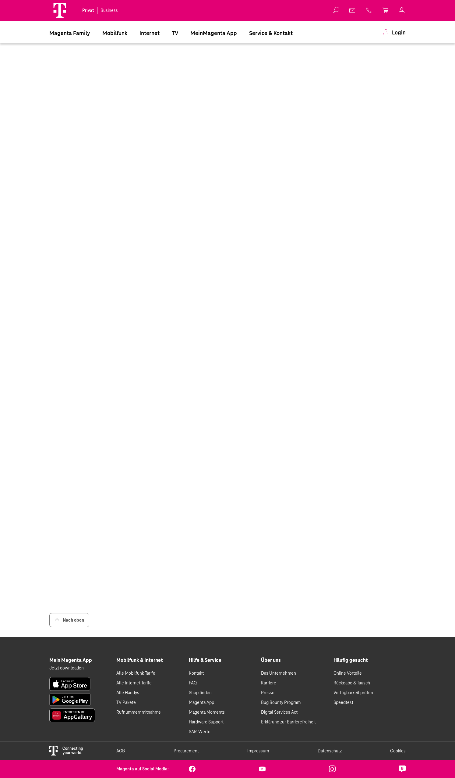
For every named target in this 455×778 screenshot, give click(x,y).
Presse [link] (267, 692)
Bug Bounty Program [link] (281, 702)
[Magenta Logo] (59, 10)
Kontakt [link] (196, 673)
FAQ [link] (193, 683)
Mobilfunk (114, 33)
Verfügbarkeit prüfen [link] (353, 692)
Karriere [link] (268, 683)
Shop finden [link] (200, 692)
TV (175, 33)
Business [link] (109, 10)
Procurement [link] (186, 751)
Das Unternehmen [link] (278, 673)
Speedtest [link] (343, 702)
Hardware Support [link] (206, 722)
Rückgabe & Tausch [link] (351, 683)
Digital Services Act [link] (279, 712)
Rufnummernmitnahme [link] (138, 712)
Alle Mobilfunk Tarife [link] (135, 673)
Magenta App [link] (201, 702)
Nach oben (69, 620)
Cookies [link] (398, 751)
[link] (394, 33)
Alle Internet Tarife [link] (134, 683)
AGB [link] (120, 751)
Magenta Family (69, 33)
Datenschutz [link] (330, 751)
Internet (149, 33)
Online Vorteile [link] (347, 673)
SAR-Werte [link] (199, 731)
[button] (59, 10)
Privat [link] (88, 10)
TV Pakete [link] (126, 702)
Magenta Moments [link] (207, 712)
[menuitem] (69, 33)
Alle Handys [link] (127, 692)
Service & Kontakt (271, 33)
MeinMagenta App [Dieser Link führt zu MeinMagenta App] (213, 33)
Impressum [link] (258, 751)
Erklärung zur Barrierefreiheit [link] (288, 722)
